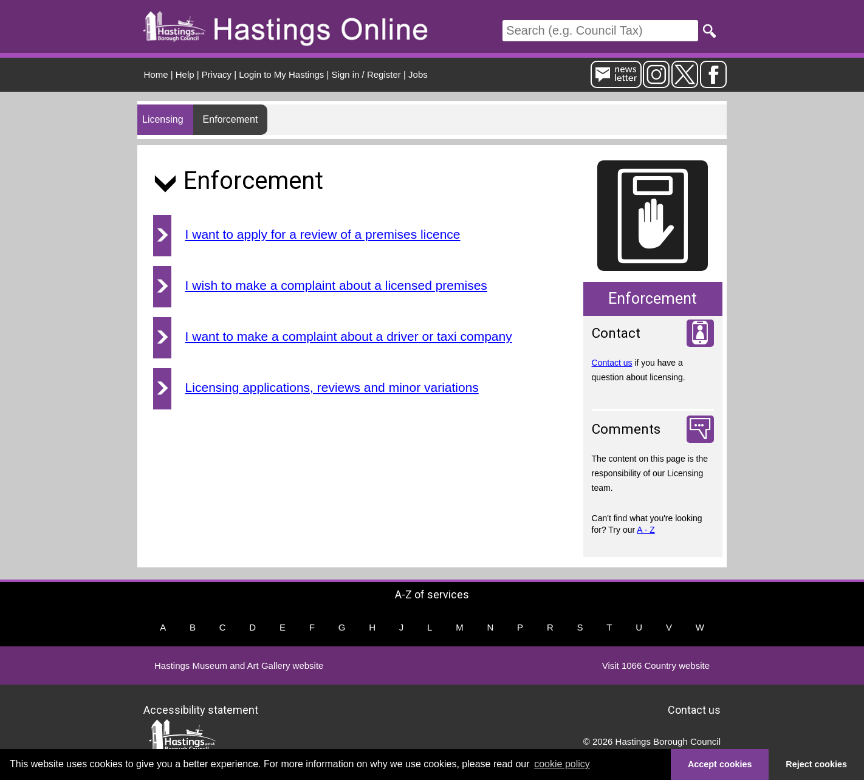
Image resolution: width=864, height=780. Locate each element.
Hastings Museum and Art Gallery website (238, 665)
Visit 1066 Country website (656, 665)
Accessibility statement (200, 709)
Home (156, 74)
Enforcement (230, 119)
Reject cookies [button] (816, 764)
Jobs (418, 74)
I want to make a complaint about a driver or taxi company (348, 336)
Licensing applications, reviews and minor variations (332, 387)
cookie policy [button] (562, 764)
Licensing (162, 119)
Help (185, 74)
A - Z (646, 530)
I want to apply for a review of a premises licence (323, 234)
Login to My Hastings (281, 74)
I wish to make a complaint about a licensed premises (336, 285)
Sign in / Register (366, 74)
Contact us (612, 363)
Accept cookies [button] (720, 764)
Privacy (216, 74)
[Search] (600, 30)
